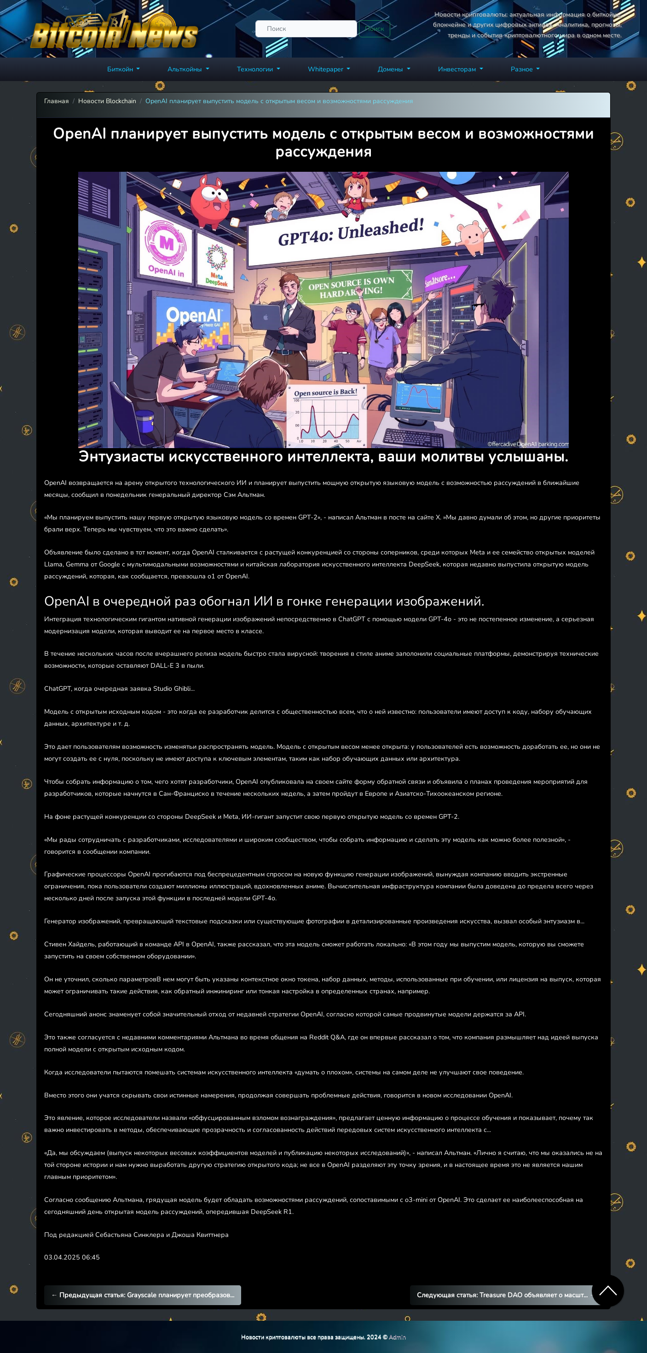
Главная (56, 101)
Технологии (256, 69)
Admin (397, 1337)
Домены (391, 69)
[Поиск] (306, 28)
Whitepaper (326, 69)
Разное (523, 69)
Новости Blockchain (107, 101)
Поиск (374, 28)
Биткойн (121, 69)
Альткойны (186, 69)
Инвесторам (458, 69)
